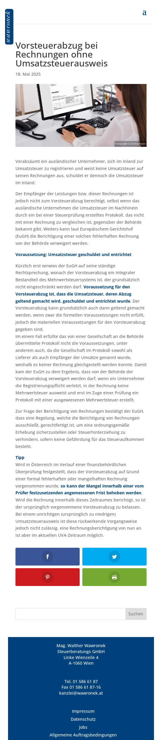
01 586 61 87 (85, 681)
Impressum (83, 711)
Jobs (83, 727)
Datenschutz (83, 719)
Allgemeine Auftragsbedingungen (83, 735)
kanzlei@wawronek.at (81, 693)
